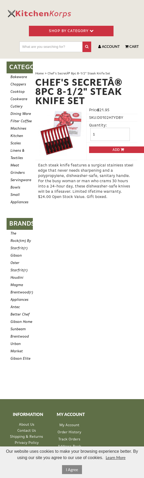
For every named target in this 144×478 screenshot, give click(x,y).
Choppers (18, 84)
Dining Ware (21, 114)
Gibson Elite (20, 358)
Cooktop (18, 92)
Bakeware (19, 77)
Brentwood (20, 336)
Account (109, 46)
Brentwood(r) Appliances (22, 296)
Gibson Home (21, 322)
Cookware (19, 99)
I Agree (72, 469)
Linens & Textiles (17, 154)
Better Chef (20, 314)
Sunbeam (18, 329)
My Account (69, 425)
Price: (92, 110)
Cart (132, 46)
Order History (69, 432)
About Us (26, 424)
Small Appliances (19, 198)
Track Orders (69, 439)
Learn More (115, 457)
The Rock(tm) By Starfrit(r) (21, 241)
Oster (15, 263)
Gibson (16, 255)
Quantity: (92, 125)
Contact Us (26, 431)
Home (39, 73)
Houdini (17, 277)
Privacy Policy (27, 443)
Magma (17, 285)
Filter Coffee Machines (21, 124)
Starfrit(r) (19, 270)
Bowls (15, 187)
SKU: (92, 118)
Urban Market (17, 347)
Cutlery (17, 106)
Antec (15, 307)
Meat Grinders (18, 169)
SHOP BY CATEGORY (71, 31)
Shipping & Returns (26, 437)
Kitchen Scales (17, 139)
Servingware (21, 180)
